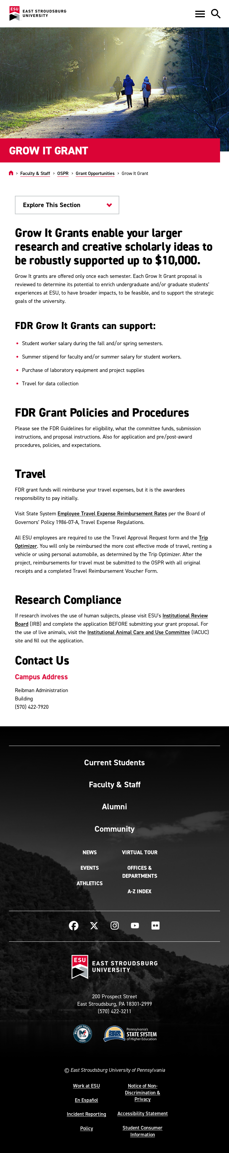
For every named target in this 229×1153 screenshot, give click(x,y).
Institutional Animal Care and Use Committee (138, 632)
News (90, 852)
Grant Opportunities (95, 173)
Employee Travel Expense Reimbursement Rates (112, 513)
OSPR (63, 173)
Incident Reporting (86, 1114)
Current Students (114, 762)
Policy (86, 1128)
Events (90, 868)
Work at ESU (86, 1085)
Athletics (90, 883)
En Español (86, 1100)
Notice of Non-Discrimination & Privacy (142, 1092)
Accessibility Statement (142, 1113)
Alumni (114, 806)
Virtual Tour (139, 852)
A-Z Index (139, 891)
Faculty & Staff (35, 173)
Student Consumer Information (143, 1131)
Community (114, 828)
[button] (200, 14)
